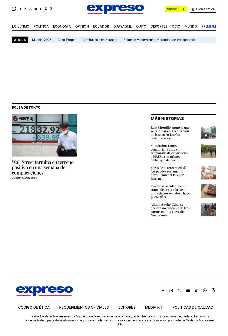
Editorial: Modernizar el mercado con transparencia (160, 40)
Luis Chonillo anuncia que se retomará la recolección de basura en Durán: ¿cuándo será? (170, 132)
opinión (82, 26)
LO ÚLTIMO (20, 26)
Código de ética (34, 307)
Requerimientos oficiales (84, 307)
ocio (176, 26)
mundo (191, 26)
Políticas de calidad (192, 307)
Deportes (159, 26)
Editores (127, 307)
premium (208, 26)
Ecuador (101, 26)
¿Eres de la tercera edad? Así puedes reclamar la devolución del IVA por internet (169, 173)
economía (62, 26)
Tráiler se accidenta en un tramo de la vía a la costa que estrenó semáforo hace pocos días (170, 191)
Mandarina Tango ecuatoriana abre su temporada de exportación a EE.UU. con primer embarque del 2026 (170, 153)
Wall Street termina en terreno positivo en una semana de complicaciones (42, 167)
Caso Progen (66, 40)
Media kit (154, 307)
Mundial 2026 (42, 40)
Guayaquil (122, 26)
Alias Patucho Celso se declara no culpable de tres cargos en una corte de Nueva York (170, 209)
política (41, 26)
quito (141, 26)
